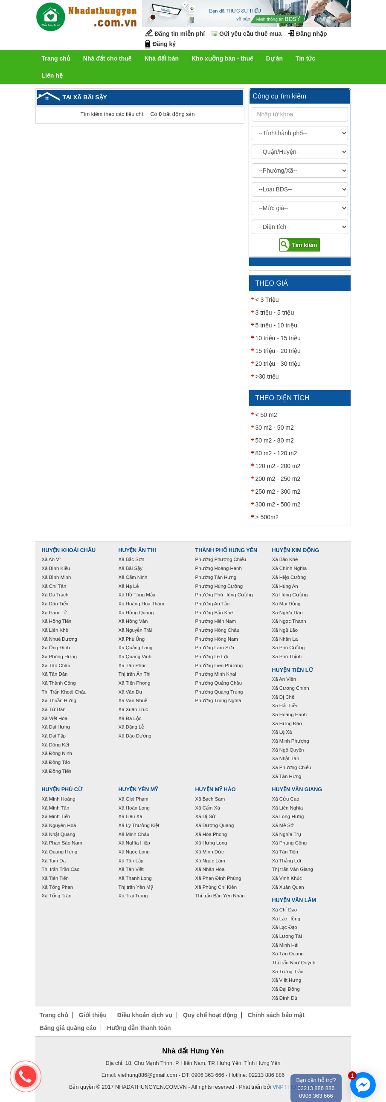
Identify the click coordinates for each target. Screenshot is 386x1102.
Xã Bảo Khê (285, 559)
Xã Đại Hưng (56, 726)
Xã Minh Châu (134, 834)
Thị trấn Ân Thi (135, 674)
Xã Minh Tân (56, 807)
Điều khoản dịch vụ (144, 1015)
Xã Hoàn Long (134, 807)
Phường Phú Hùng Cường (224, 594)
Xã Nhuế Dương (59, 639)
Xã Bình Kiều (56, 568)
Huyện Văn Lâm (294, 900)
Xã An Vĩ (51, 559)
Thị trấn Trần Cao (61, 869)
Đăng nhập (311, 33)
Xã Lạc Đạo (284, 927)
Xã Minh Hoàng (58, 798)
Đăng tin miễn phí (180, 33)
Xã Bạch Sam (210, 798)
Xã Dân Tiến (55, 603)
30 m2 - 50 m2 (274, 427)
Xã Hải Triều (285, 705)
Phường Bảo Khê (214, 612)
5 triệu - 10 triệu (276, 325)
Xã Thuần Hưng (59, 700)
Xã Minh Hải (285, 945)
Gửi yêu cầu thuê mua (250, 33)
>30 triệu (267, 376)
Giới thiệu (93, 1015)
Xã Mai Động (286, 603)
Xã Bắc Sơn (132, 559)
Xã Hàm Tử (54, 612)
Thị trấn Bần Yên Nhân (220, 895)
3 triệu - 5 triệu (274, 312)
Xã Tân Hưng (287, 776)
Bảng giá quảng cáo (68, 1027)
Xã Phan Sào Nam (62, 842)
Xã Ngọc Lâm (210, 860)
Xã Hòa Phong (211, 834)
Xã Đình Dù (284, 998)
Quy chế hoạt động (210, 1015)
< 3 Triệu (267, 299)
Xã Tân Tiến (285, 851)
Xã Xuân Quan (288, 887)
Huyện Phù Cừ (62, 790)
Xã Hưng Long (211, 842)
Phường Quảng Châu (218, 682)
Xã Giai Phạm (133, 798)
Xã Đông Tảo (56, 762)
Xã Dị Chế (283, 697)
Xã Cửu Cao (285, 798)
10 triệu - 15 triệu (278, 338)
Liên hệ (52, 75)
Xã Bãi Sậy (130, 568)
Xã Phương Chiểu (291, 767)
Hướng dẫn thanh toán (139, 1027)
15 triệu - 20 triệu (278, 350)
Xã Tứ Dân (54, 709)
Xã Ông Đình (56, 647)
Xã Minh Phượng (290, 740)
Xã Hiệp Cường (289, 577)
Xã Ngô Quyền (288, 749)
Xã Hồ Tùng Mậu (137, 594)
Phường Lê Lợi (211, 656)
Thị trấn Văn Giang (292, 869)
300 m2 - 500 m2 (278, 504)
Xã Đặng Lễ (131, 726)
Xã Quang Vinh (135, 656)
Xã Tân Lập (131, 860)
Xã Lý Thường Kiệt (139, 825)
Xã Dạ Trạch (55, 594)
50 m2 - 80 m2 (274, 440)
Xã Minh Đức (209, 851)
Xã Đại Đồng (286, 989)
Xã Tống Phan (57, 887)
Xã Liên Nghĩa (287, 807)
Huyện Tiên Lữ (292, 670)
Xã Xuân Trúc (133, 709)
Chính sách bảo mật (276, 1015)
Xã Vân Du (130, 691)
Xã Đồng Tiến (57, 771)
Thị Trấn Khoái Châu (64, 691)
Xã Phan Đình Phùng (218, 878)
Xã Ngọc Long (134, 851)
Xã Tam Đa (54, 860)
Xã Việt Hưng (287, 980)
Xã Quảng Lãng (136, 647)
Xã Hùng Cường (290, 594)
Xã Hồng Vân (133, 621)
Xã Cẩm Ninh (133, 577)
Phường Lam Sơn (215, 647)
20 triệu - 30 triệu (278, 363)
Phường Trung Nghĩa (218, 700)
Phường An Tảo (212, 603)
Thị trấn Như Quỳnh (294, 962)
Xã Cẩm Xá (207, 807)
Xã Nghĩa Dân (287, 612)
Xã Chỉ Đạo (284, 909)
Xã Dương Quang (214, 825)
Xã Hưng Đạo (287, 723)
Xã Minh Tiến (56, 816)
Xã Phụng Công (289, 842)
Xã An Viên (284, 679)
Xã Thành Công (59, 682)
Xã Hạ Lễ (129, 586)
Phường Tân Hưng (216, 577)
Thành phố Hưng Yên (226, 550)
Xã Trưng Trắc (287, 971)
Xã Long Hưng (288, 816)
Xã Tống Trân (57, 895)
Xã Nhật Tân (285, 758)
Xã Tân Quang (288, 953)
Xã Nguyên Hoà (59, 825)
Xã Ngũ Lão (285, 630)
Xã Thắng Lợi (286, 860)
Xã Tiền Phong (135, 682)
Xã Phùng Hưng (59, 656)
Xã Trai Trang (133, 895)
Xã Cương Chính (290, 688)
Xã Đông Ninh (57, 753)
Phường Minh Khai (215, 674)
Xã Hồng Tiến (57, 621)
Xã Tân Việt (131, 869)
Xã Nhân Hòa (210, 869)
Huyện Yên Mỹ (138, 790)
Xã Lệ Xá (282, 732)
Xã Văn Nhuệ (133, 700)
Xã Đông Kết (56, 744)
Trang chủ (56, 58)
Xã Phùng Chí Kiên (216, 887)
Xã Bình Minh (56, 577)
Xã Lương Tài (287, 936)
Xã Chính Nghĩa (289, 568)
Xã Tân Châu (56, 665)
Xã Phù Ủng (132, 639)
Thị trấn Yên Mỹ (136, 887)
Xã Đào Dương (135, 735)
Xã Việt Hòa (55, 718)
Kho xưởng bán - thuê (222, 58)
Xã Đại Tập (54, 735)
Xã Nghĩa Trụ (286, 834)
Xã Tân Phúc (133, 665)
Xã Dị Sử (205, 816)
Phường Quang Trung (219, 691)
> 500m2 (267, 517)
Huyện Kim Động (295, 550)
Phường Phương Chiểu (221, 559)
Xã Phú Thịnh (287, 656)
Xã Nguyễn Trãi (135, 630)
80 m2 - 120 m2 (276, 453)
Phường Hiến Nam (215, 621)
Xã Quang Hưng (60, 851)
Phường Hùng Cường (219, 586)
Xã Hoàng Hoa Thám (142, 603)
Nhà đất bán (162, 58)
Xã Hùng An (285, 586)
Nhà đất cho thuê (107, 58)
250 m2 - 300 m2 (278, 491)
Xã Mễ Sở (283, 825)
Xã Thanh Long (135, 878)
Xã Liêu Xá (130, 816)
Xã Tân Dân (55, 674)
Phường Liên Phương (219, 665)
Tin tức (305, 58)
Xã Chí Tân (54, 586)
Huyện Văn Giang (297, 790)
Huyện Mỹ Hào (215, 790)
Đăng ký (164, 43)
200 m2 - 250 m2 (278, 478)
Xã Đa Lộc (130, 718)
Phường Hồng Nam (216, 639)
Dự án (274, 58)
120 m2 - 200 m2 (278, 466)
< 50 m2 (266, 414)
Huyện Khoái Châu (69, 550)
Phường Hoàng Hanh (218, 568)
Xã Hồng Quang (136, 612)
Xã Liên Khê (55, 630)
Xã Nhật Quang (58, 834)
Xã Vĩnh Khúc (287, 878)
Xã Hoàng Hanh (289, 714)
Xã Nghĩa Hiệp (134, 842)
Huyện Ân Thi (137, 550)
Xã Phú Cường (288, 647)
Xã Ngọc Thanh (289, 621)
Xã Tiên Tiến (55, 878)
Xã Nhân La (285, 639)
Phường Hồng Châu (217, 630)
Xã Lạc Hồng (286, 918)
